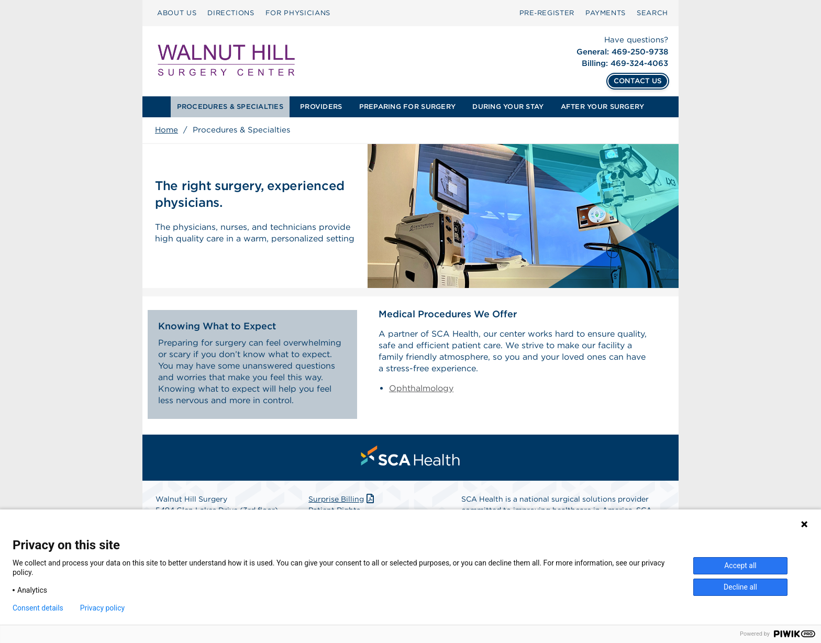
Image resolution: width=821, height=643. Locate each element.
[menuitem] (177, 13)
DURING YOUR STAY (507, 106)
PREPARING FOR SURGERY (407, 106)
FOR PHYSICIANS (297, 13)
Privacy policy (102, 608)
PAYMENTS (605, 13)
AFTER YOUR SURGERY (603, 106)
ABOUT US (176, 13)
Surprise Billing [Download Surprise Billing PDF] (342, 499)
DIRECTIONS (230, 13)
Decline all (740, 587)
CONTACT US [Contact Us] (638, 80)
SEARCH (652, 13)
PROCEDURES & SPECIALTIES (230, 106)
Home (166, 130)
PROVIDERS (321, 106)
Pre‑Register (546, 13)
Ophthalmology (421, 388)
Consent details (38, 608)
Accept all (740, 565)
